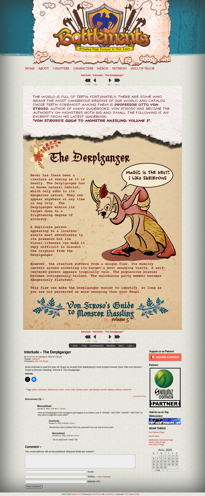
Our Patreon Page (156, 432)
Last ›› (131, 345)
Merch (102, 69)
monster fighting (107, 390)
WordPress (96, 494)
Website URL (94, 481)
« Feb (157, 470)
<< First (87, 85)
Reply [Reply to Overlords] (72, 423)
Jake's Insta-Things (157, 442)
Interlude (85, 75)
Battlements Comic (56, 390)
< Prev (95, 85)
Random (111, 345)
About (43, 69)
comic (67, 390)
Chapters (61, 69)
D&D (73, 390)
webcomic (127, 390)
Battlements (101, 33)
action (34, 390)
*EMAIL (99, 476)
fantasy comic (82, 390)
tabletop (118, 390)
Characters (83, 69)
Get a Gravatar (104, 477)
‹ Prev (84, 345)
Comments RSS (139, 396)
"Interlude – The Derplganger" (108, 75)
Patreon (119, 69)
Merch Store (154, 436)
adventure (42, 390)
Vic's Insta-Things (156, 444)
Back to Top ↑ (135, 494)
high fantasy (94, 390)
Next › (121, 345)
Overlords (31, 357)
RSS (126, 494)
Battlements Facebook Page (161, 440)
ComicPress (110, 494)
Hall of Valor (142, 69)
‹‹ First (74, 345)
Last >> (117, 85)
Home (29, 69)
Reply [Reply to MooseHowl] (63, 409)
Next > (109, 85)
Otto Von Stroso (41, 361)
